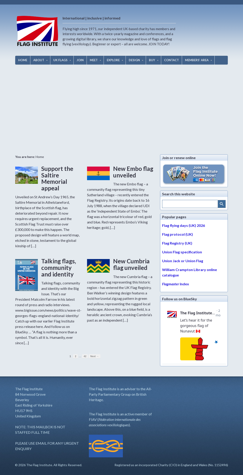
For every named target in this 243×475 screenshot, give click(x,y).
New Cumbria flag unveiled (131, 264)
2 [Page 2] (75, 356)
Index (175, 284)
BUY (152, 60)
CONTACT (171, 60)
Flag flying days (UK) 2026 (183, 225)
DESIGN (134, 60)
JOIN (80, 60)
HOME (22, 60)
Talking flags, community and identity (58, 267)
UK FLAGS (60, 60)
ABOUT (38, 60)
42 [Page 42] (85, 356)
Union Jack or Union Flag (182, 261)
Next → (94, 356)
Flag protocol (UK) (177, 234)
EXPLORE (113, 60)
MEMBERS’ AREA (197, 60)
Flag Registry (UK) (177, 243)
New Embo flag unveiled (133, 172)
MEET (94, 60)
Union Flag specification (182, 252)
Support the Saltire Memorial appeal (57, 178)
